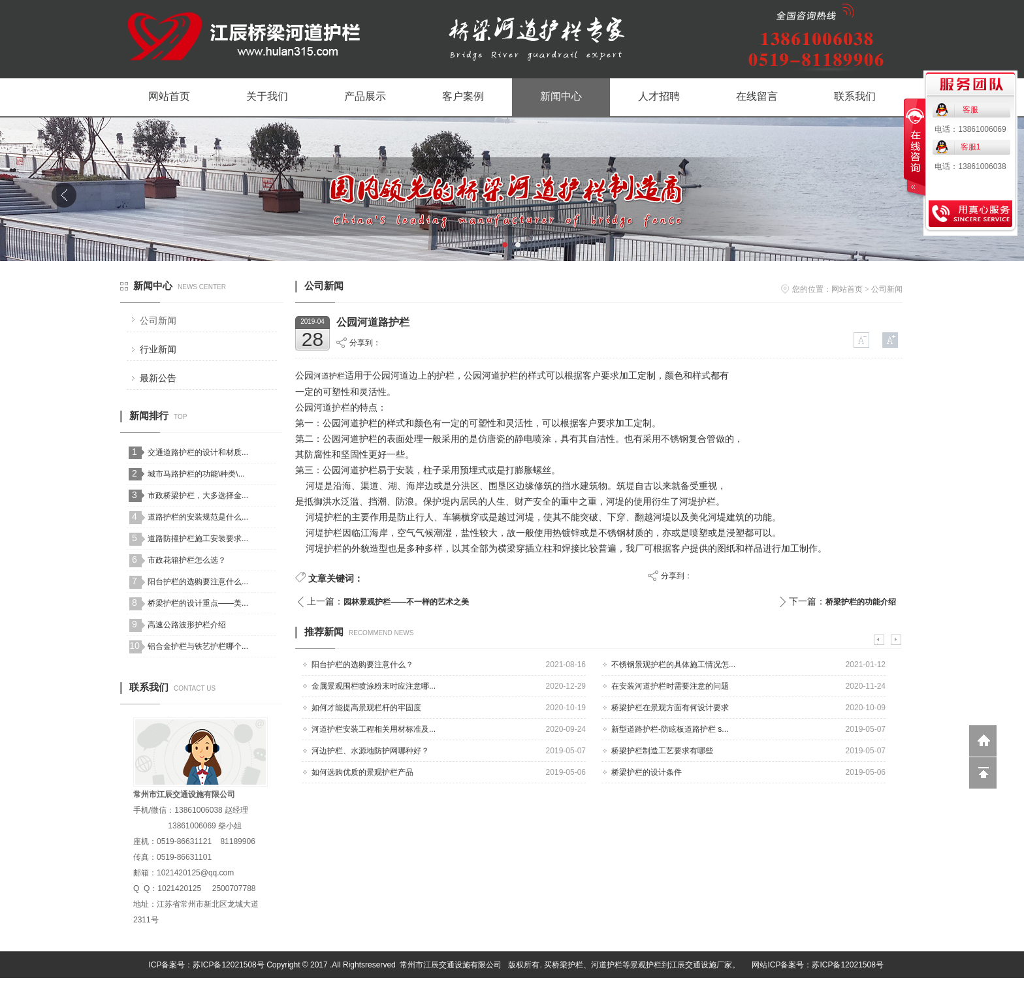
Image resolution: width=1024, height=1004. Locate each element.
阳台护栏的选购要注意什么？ (362, 664)
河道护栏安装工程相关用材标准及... (374, 729)
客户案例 (463, 96)
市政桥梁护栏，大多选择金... (198, 495)
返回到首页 (983, 741)
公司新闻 (158, 320)
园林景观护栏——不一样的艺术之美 (406, 601)
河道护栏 (329, 376)
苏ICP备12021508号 (228, 964)
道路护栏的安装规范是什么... (198, 517)
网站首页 (169, 96)
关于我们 (267, 96)
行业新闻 (158, 349)
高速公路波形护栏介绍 (187, 624)
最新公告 (158, 378)
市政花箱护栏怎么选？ (187, 560)
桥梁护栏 (567, 964)
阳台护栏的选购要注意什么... (198, 581)
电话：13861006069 (970, 129)
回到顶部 (983, 773)
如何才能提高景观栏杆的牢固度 (366, 707)
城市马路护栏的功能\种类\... (196, 473)
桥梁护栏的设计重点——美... (198, 603)
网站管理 (888, 991)
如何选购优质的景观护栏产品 (362, 772)
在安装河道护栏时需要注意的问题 (670, 686)
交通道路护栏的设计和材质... (198, 452)
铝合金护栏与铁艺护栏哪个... (198, 646)
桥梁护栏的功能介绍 (860, 601)
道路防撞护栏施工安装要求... (198, 538)
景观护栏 (646, 964)
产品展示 (365, 96)
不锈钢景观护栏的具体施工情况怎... (673, 664)
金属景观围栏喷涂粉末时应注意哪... (374, 686)
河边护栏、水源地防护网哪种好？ (370, 750)
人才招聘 (659, 96)
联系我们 (855, 96)
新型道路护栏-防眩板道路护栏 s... (669, 729)
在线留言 (757, 96)
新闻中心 (561, 96)
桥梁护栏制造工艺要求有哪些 (662, 750)
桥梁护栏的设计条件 (646, 772)
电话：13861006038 (970, 166)
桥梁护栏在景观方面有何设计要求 (670, 707)
